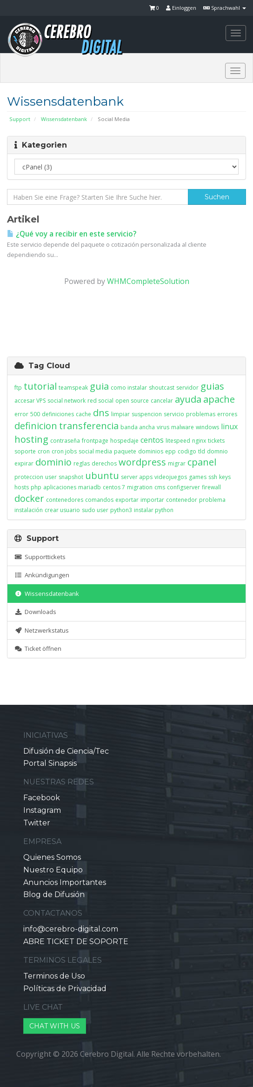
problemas (200, 414)
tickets (216, 441)
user (51, 477)
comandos (99, 500)
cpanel (201, 462)
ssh (212, 477)
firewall (211, 487)
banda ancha (137, 427)
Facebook (41, 797)
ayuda (188, 399)
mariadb (89, 487)
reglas (81, 463)
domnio (217, 451)
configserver (183, 487)
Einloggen (181, 7)
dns (101, 412)
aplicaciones (59, 487)
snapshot (71, 477)
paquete (125, 451)
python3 (121, 510)
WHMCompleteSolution (148, 281)
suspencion (147, 414)
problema (212, 500)
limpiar (120, 414)
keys (225, 477)
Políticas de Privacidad (65, 988)
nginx (199, 441)
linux (229, 426)
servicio (174, 414)
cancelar (162, 401)
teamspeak (73, 388)
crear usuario (62, 510)
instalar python (153, 510)
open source (132, 401)
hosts (21, 487)
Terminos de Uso (54, 976)
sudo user (95, 510)
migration (140, 487)
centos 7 (114, 487)
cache (83, 414)
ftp (18, 388)
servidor (187, 388)
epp (170, 451)
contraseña (65, 441)
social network (66, 401)
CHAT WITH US (54, 1026)
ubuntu (102, 475)
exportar (127, 500)
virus (163, 427)
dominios (150, 451)
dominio (53, 462)
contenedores (64, 500)
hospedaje (124, 441)
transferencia (89, 425)
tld (201, 451)
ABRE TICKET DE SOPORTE (75, 941)
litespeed (178, 441)
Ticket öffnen (37, 648)
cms (159, 487)
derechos (104, 463)
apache (219, 399)
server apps (137, 477)
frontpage (95, 441)
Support (19, 118)
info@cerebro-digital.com (70, 929)
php (36, 487)
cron (44, 451)
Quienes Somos (52, 857)
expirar (23, 463)
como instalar (129, 388)
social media (95, 451)
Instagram (42, 810)
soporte (25, 451)
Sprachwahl (224, 7)
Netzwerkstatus (41, 630)
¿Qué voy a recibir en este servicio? (71, 234)
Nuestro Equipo (53, 869)
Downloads (35, 612)
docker (29, 498)
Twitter (36, 822)
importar (152, 500)
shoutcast (161, 388)
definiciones (58, 414)
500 (35, 414)
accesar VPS (30, 401)
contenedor (181, 500)
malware (182, 427)
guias (212, 386)
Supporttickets (40, 557)
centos (152, 440)
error (21, 414)
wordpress (142, 462)
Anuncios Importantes (64, 882)
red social (100, 401)
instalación (28, 510)
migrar (177, 463)
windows (207, 427)
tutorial (40, 386)
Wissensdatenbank (64, 118)
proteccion (28, 477)
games (197, 477)
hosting (31, 439)
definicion (35, 425)
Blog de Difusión (54, 894)
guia (99, 386)
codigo (187, 451)
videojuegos (170, 477)
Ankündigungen (41, 575)
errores (227, 414)
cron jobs (64, 451)
